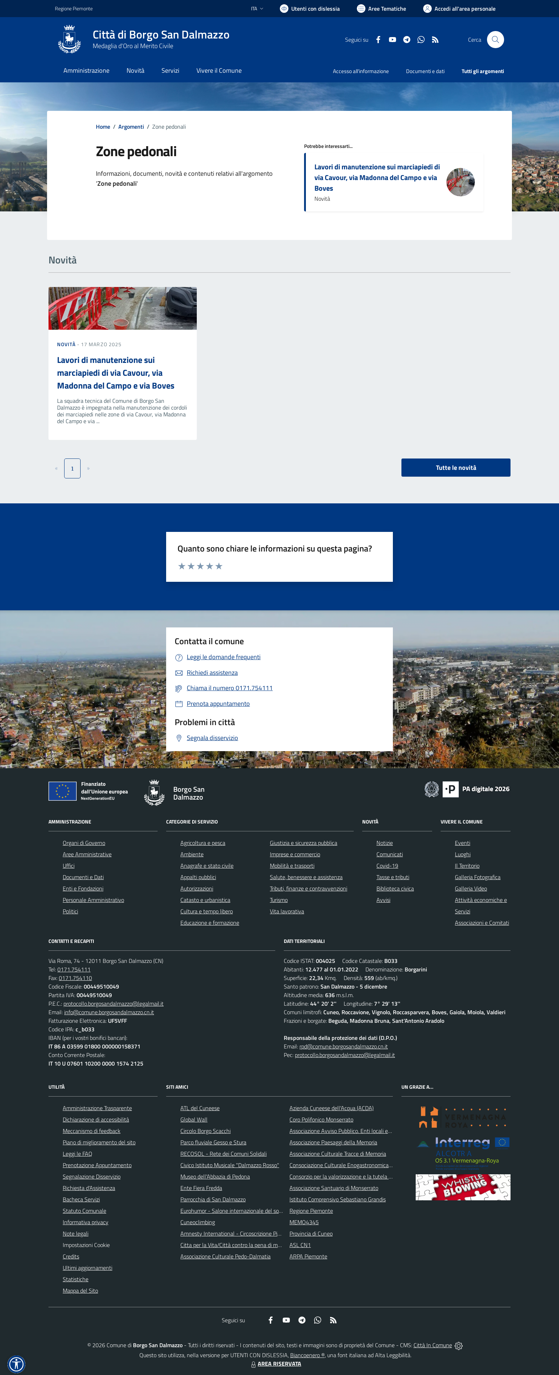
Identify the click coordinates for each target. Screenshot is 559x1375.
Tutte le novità (456, 467)
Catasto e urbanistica (205, 900)
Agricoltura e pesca (202, 842)
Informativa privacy (85, 1222)
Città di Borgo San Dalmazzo (161, 34)
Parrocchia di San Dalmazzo (213, 1199)
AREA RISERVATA (275, 1363)
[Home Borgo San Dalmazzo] (142, 39)
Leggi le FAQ (77, 1153)
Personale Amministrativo (93, 900)
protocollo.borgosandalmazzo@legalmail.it (113, 1003)
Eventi (462, 842)
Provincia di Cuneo (311, 1233)
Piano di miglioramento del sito (99, 1142)
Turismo (279, 900)
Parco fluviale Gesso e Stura (213, 1142)
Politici (70, 911)
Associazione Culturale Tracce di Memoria (337, 1153)
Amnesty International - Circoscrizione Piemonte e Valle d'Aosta (256, 1233)
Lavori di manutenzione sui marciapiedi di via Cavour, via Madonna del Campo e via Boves (377, 177)
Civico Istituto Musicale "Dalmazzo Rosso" (229, 1165)
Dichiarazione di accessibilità (96, 1119)
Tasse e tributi (392, 877)
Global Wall (193, 1119)
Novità (67, 344)
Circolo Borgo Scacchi (205, 1131)
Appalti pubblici (198, 877)
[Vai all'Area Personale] (459, 8)
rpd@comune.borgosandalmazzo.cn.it (343, 1046)
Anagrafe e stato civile (207, 865)
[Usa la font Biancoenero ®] (309, 8)
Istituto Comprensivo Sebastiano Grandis (337, 1199)
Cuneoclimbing (197, 1222)
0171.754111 (74, 969)
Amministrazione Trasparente (97, 1108)
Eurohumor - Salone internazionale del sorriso (234, 1210)
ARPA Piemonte (308, 1256)
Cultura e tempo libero (206, 911)
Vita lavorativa (287, 911)
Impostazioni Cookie (86, 1245)
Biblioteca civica (395, 888)
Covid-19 (387, 865)
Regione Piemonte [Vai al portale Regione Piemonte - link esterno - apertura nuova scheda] (74, 8)
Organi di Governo (84, 842)
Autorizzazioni (196, 888)
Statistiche (75, 1279)
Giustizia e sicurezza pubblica (303, 842)
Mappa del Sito (80, 1290)
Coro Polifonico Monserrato (321, 1119)
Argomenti (131, 126)
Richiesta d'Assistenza (89, 1188)
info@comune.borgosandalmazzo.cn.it (109, 1012)
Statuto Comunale (84, 1210)
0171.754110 (75, 978)
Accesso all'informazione (361, 71)
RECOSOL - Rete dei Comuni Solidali (223, 1153)
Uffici (69, 865)
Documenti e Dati (83, 877)
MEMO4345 (304, 1222)
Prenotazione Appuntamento (97, 1165)
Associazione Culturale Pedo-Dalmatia (225, 1256)
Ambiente (192, 854)
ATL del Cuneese (200, 1108)
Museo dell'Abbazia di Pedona (215, 1176)
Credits (71, 1256)
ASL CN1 (300, 1245)
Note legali (75, 1233)
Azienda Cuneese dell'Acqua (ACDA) (331, 1108)
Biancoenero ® (307, 1355)
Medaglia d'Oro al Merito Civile (133, 46)
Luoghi (463, 854)
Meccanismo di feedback (91, 1131)
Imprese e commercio (295, 854)
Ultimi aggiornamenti (87, 1267)
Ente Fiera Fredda (201, 1188)
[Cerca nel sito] (495, 39)
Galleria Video (471, 888)
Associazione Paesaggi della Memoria (333, 1142)
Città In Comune (433, 1345)
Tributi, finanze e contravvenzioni (308, 888)
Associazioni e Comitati (482, 922)
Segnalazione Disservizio (91, 1176)
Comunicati (389, 854)
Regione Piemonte (311, 1210)
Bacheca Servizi (81, 1199)
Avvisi (383, 900)
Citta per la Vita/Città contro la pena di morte (233, 1245)
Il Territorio (467, 865)
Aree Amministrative (87, 854)
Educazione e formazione (209, 922)
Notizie (384, 842)
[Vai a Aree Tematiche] (381, 8)
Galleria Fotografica (478, 877)
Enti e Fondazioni (83, 888)
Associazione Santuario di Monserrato (333, 1188)
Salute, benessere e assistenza (306, 877)
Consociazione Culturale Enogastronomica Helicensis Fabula (360, 1165)
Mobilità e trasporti (292, 865)
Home (103, 126)
